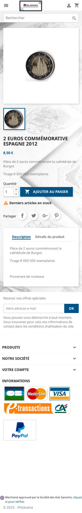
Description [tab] (21, 236)
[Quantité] (8, 192)
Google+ (45, 215)
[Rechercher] (41, 17)
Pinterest (56, 215)
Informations (16, 380)
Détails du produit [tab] (50, 236)
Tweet (33, 215)
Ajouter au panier (46, 192)
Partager (22, 215)
